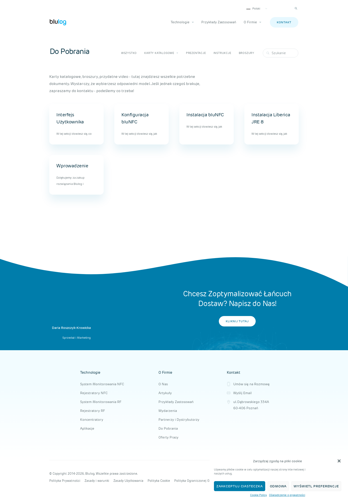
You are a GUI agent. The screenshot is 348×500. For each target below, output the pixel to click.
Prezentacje (196, 53)
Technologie (182, 22)
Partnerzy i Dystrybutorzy (178, 419)
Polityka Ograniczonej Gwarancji (198, 481)
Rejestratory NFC (94, 393)
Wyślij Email (242, 393)
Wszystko (129, 53)
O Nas (163, 384)
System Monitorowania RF (100, 402)
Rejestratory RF (92, 411)
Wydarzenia (167, 411)
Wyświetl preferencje (316, 486)
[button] (339, 461)
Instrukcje (222, 53)
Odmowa (278, 486)
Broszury (246, 53)
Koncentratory (91, 419)
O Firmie (252, 22)
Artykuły (165, 393)
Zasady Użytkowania (128, 481)
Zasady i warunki (97, 481)
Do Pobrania (168, 428)
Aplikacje (87, 428)
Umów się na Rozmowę (251, 384)
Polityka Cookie (159, 481)
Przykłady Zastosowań (218, 22)
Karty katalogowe (161, 53)
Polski (253, 8)
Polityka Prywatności (64, 481)
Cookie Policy (258, 495)
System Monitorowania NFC (102, 384)
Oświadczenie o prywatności (287, 495)
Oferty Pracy (168, 437)
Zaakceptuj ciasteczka (239, 486)
